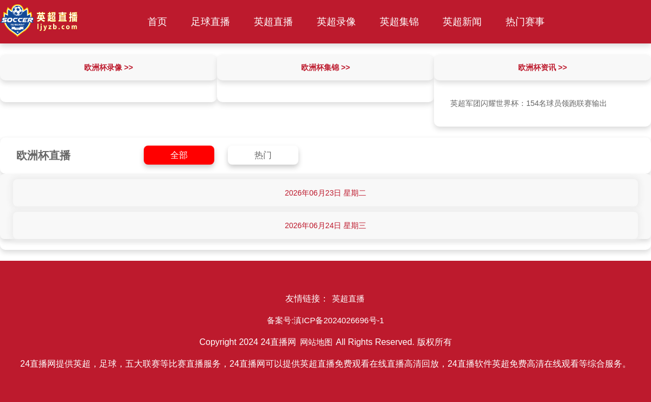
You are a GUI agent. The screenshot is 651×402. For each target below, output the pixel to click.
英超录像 (336, 21)
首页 (157, 21)
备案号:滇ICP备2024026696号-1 (325, 320)
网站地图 (316, 342)
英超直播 (273, 21)
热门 (263, 155)
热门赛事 (525, 21)
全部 (179, 155)
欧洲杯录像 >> (108, 67)
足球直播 (210, 21)
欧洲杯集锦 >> (325, 67)
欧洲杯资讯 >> (542, 67)
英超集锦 (399, 21)
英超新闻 (462, 21)
